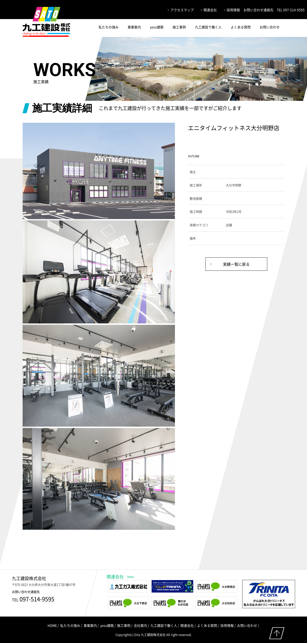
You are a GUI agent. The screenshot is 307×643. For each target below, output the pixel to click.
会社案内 (140, 625)
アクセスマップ (182, 9)
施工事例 (179, 27)
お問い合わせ (270, 27)
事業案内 (134, 27)
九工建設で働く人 (208, 27)
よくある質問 (241, 27)
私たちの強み (109, 27)
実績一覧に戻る (236, 264)
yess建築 (156, 27)
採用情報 (233, 9)
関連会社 (210, 9)
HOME (52, 625)
